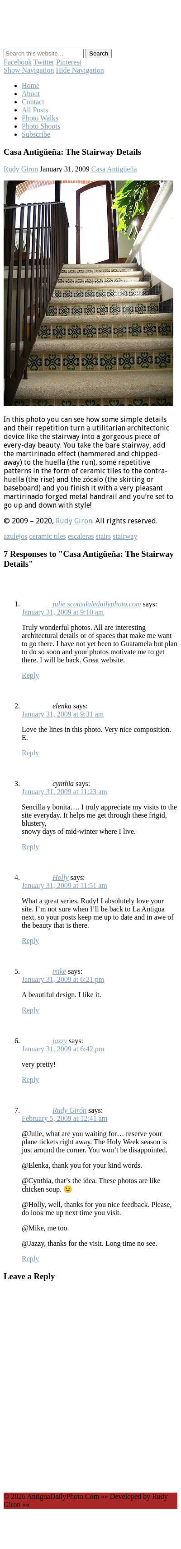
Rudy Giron (21, 169)
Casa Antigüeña (114, 169)
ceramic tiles (47, 536)
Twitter (43, 62)
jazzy (59, 1041)
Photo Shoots (41, 126)
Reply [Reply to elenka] (30, 753)
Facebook (18, 62)
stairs (103, 536)
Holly (60, 877)
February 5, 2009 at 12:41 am (64, 1118)
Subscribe (36, 134)
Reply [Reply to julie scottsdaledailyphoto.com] (30, 675)
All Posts (35, 110)
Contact (33, 102)
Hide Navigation (80, 70)
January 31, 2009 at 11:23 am (64, 791)
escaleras (81, 536)
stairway (125, 536)
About (31, 93)
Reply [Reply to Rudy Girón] (30, 1258)
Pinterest (68, 62)
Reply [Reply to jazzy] (30, 1079)
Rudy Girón (69, 1110)
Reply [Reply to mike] (30, 1010)
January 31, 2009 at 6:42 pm (63, 1049)
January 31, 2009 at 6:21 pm (63, 979)
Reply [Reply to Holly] (30, 940)
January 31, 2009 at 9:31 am (63, 714)
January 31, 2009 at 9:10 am (63, 612)
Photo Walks (40, 118)
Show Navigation (29, 70)
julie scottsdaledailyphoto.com (96, 604)
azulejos (15, 536)
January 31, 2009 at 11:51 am (64, 885)
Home (30, 85)
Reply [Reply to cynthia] (30, 847)
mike (59, 971)
